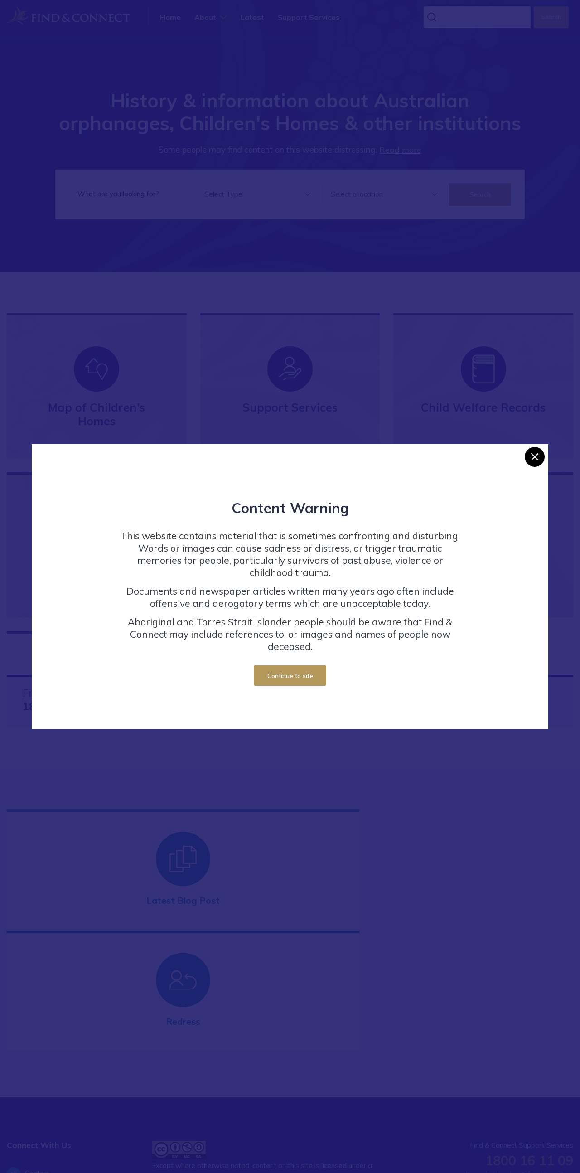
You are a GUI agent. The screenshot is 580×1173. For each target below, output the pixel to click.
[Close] (535, 457)
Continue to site (290, 675)
